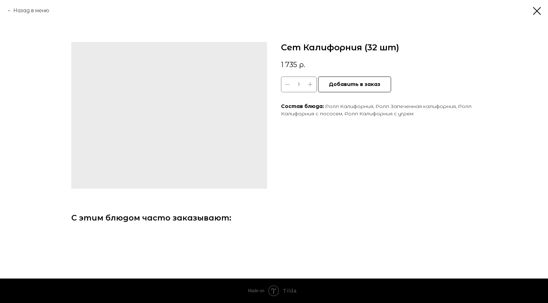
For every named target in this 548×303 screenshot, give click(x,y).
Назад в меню (31, 10)
